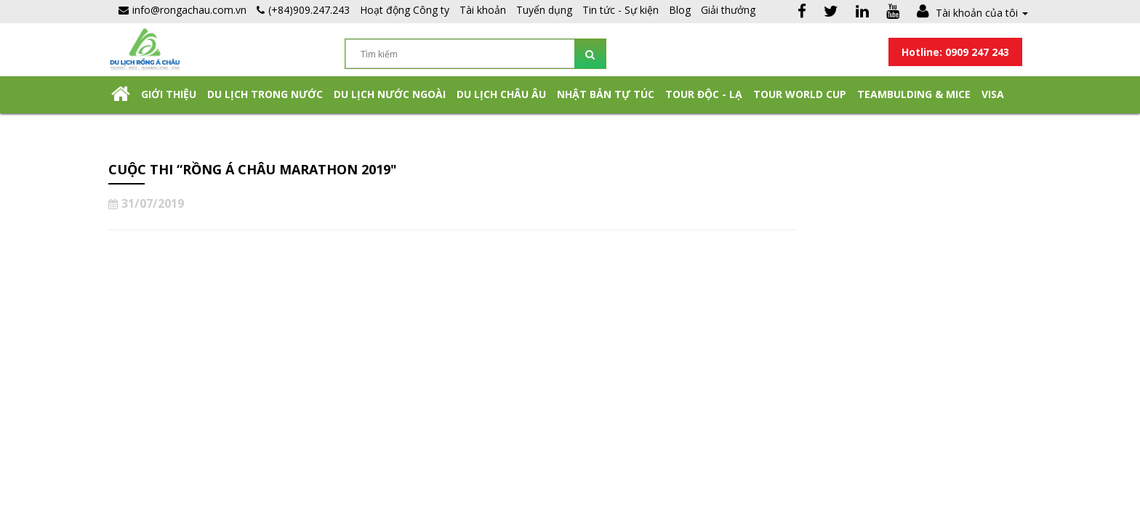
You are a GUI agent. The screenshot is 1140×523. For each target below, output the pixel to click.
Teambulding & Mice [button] (914, 94)
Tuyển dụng (544, 10)
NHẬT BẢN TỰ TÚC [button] (605, 94)
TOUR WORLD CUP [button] (799, 94)
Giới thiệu (168, 94)
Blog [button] (680, 10)
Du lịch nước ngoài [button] (390, 94)
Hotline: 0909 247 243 (955, 52)
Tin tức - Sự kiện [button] (620, 10)
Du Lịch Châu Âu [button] (501, 94)
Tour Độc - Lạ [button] (703, 94)
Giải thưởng (728, 10)
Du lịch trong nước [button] (265, 94)
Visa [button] (993, 94)
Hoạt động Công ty (404, 10)
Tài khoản (482, 10)
